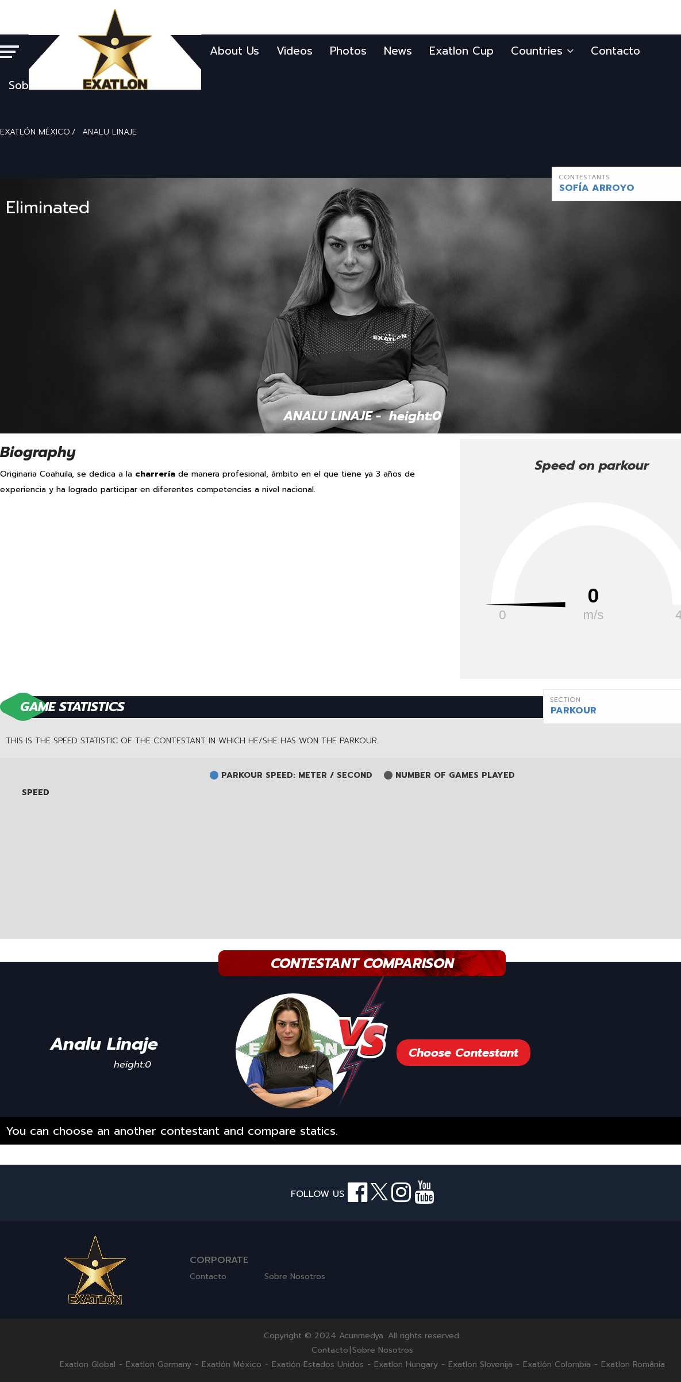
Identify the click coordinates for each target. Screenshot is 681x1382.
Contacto (615, 51)
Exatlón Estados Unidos (318, 1365)
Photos (348, 51)
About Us (234, 51)
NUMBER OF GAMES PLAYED (455, 775)
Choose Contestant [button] (463, 1052)
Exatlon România (633, 1365)
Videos (294, 51)
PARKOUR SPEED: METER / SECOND (296, 775)
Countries (542, 51)
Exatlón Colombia (557, 1365)
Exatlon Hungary (406, 1365)
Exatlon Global (88, 1365)
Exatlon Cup (461, 51)
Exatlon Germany (158, 1365)
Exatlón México (231, 1365)
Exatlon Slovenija (480, 1365)
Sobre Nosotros (294, 1276)
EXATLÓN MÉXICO (35, 132)
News (398, 51)
